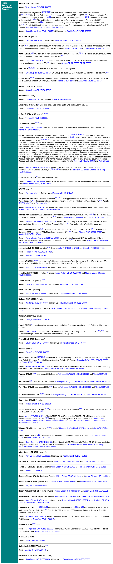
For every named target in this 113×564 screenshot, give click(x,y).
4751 (60, 198)
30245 (49, 247)
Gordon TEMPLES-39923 (35, 367)
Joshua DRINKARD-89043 (84, 161)
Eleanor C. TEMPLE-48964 (36, 268)
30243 (42, 229)
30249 (47, 418)
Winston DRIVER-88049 (28, 423)
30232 (26, 45)
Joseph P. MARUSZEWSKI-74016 (38, 252)
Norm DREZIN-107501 (34, 27)
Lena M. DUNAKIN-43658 (98, 217)
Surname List (7, 5)
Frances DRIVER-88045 (41, 421)
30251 (46, 507)
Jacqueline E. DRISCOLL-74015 (72, 284)
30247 (39, 357)
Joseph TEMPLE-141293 (28, 209)
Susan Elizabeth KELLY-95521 (95, 461)
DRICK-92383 (85, 63)
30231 (28, 14)
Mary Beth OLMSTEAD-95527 (37, 485)
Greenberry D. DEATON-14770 (37, 109)
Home (4, 3)
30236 (46, 113)
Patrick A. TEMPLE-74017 (35, 256)
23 (37, 177)
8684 (32, 53)
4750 (56, 198)
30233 (81, 53)
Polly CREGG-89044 (33, 128)
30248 (43, 357)
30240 (58, 169)
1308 (46, 545)
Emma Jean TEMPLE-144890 (37, 352)
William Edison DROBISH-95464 (80, 445)
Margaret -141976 (32, 193)
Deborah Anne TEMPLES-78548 (38, 90)
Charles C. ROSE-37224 (35, 182)
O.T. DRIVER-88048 (99, 421)
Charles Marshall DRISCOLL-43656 (73, 294)
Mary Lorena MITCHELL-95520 (39, 438)
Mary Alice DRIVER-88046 (62, 421)
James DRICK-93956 (70, 63)
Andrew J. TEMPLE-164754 (36, 550)
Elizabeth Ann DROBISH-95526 (36, 502)
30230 (48, 12)
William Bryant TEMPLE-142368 (38, 404)
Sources (5, 9)
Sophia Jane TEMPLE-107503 (79, 31)
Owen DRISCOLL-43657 (74, 217)
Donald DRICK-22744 (73, 48)
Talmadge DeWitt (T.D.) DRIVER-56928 (92, 360)
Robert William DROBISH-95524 (75, 500)
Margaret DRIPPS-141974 (62, 193)
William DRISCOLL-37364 (97, 241)
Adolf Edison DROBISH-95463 (75, 456)
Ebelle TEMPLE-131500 (61, 99)
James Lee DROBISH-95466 (44, 447)
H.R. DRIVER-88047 (81, 421)
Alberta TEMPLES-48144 (32, 362)
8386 (81, 408)
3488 (102, 331)
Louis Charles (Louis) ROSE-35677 (37, 184)
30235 (32, 78)
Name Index (7, 7)
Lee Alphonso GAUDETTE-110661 (39, 529)
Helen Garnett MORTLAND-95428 (38, 442)
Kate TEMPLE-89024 (80, 170)
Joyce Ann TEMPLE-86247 (43, 519)
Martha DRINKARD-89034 (29, 130)
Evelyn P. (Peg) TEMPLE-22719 (37, 73)
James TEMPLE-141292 (35, 207)
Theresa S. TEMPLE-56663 (36, 118)
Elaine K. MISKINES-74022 (93, 248)
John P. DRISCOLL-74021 (68, 248)
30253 (82, 507)
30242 (67, 223)
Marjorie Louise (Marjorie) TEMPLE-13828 (42, 238)
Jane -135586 (30, 332)
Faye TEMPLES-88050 (75, 369)
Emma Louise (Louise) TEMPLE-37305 (40, 222)
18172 (23, 14)
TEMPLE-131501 (32, 99)
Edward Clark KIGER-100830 (37, 343)
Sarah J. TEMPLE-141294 (49, 209)
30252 (77, 507)
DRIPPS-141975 (25, 203)
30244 (93, 229)
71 (39, 104)
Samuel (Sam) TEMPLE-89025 (37, 167)
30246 (36, 260)
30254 (34, 524)
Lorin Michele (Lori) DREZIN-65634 (69, 40)
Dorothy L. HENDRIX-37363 (30, 234)
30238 (82, 134)
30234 (34, 68)
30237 (78, 134)
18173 (44, 12)
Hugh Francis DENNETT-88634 (37, 559)
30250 (41, 507)
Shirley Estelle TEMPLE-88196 (37, 320)
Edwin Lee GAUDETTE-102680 (47, 531)
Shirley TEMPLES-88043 (55, 369)
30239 (47, 139)
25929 (37, 123)
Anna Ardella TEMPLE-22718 (97, 48)
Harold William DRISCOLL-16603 (68, 273)
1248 (39, 435)
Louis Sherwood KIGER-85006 (73, 343)
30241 (92, 214)
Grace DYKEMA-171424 (35, 541)
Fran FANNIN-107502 (55, 27)
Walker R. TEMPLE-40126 (35, 517)
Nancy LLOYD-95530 (33, 471)
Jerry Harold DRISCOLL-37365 (31, 243)
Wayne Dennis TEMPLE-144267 (38, 7)
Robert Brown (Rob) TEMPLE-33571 (39, 31)
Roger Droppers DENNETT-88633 (76, 559)
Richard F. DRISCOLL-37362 (90, 232)
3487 (32, 324)
